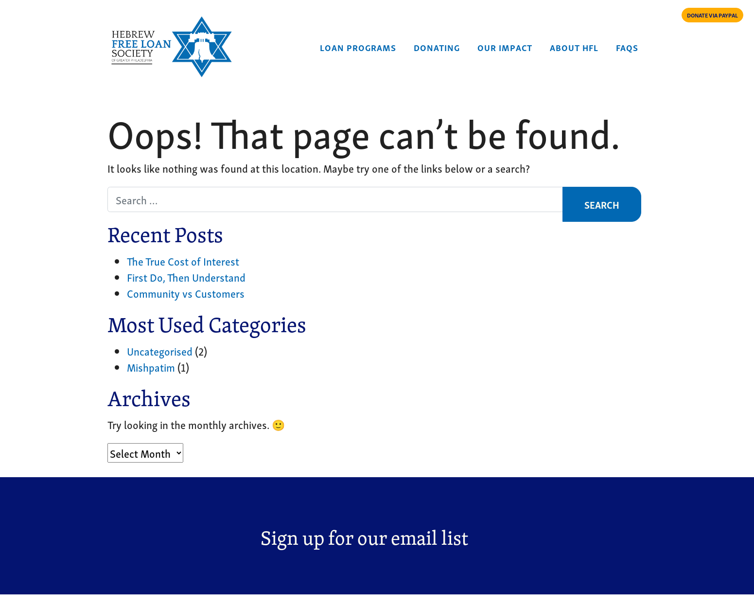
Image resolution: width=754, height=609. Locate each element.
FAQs (627, 47)
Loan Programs (358, 47)
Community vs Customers (186, 293)
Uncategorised (160, 350)
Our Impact (504, 47)
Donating (437, 47)
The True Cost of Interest (183, 260)
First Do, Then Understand (186, 277)
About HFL (574, 47)
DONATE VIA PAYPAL (712, 14)
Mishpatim (151, 367)
